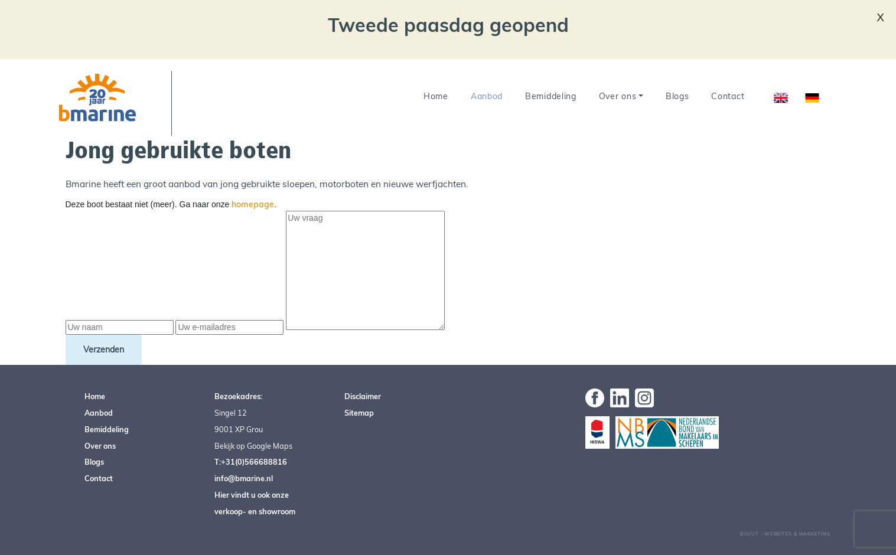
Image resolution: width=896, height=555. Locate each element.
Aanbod (487, 96)
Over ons (618, 96)
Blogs (677, 96)
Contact (727, 96)
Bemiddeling (550, 96)
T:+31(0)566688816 (250, 461)
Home (435, 96)
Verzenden (103, 349)
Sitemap (359, 412)
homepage (253, 204)
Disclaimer (362, 396)
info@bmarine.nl (243, 478)
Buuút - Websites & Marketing (785, 534)
